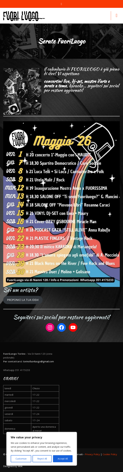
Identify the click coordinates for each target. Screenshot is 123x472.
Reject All (42, 458)
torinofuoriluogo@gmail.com (38, 361)
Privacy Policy (92, 454)
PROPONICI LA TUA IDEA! (23, 300)
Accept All (63, 458)
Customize (21, 458)
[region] (41, 449)
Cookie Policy (110, 454)
